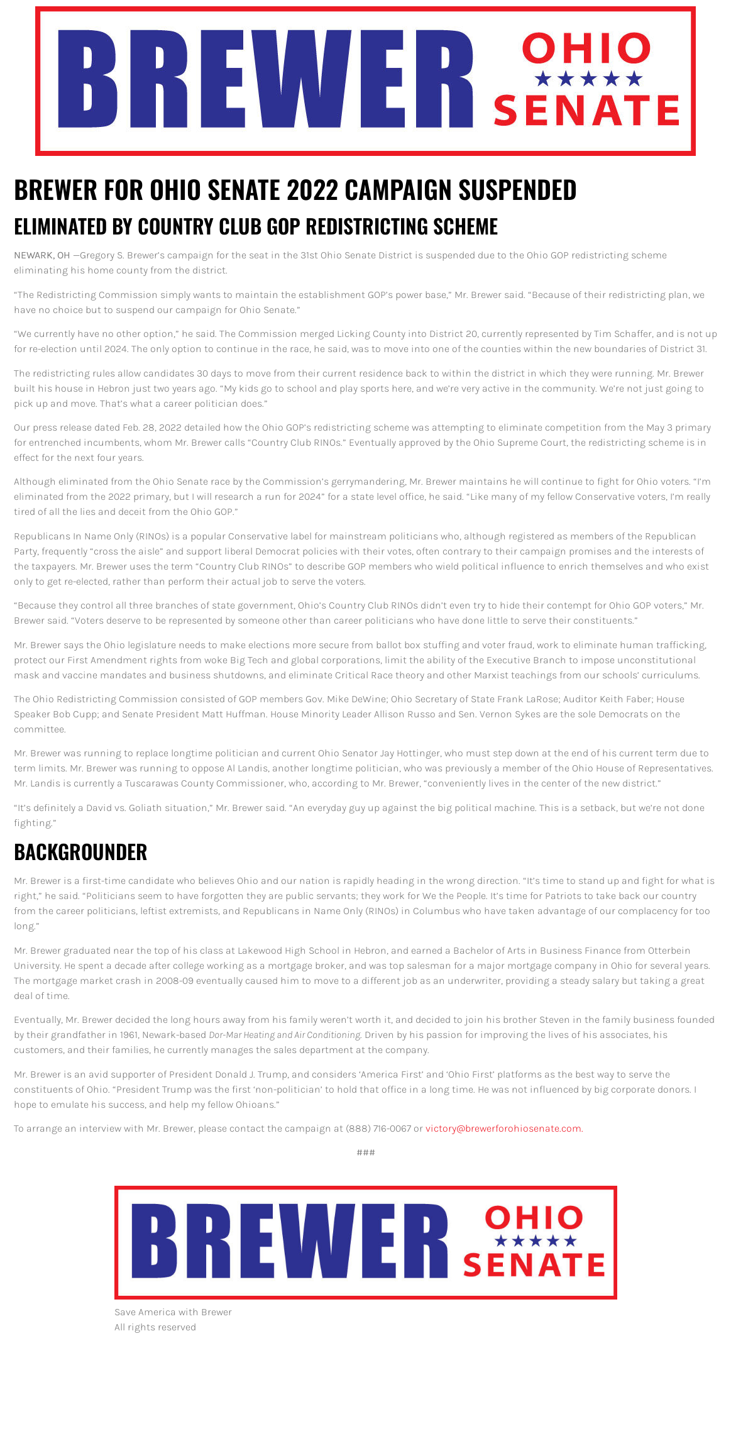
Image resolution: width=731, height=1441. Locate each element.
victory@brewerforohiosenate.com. (504, 1128)
